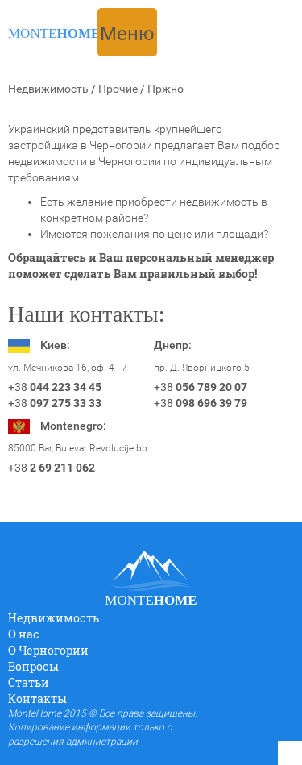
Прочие (118, 88)
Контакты (37, 698)
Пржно (165, 88)
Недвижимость (48, 88)
